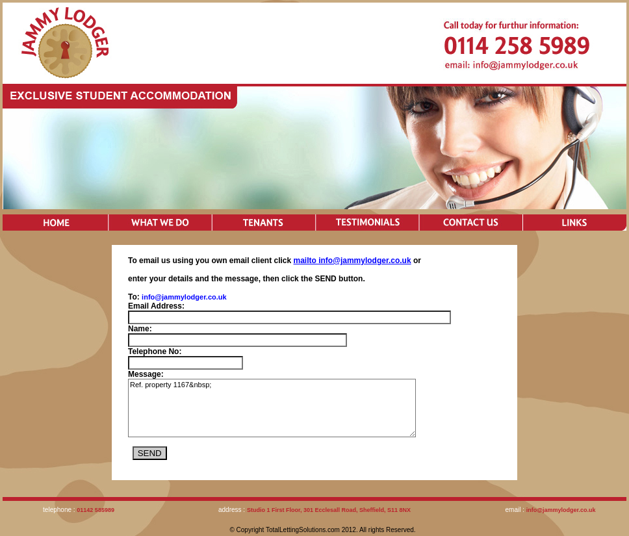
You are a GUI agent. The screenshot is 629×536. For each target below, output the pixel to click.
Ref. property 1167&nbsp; (272, 408)
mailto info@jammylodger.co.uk (352, 260)
